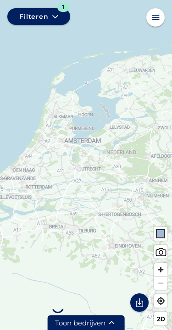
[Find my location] (160, 301)
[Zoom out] (160, 283)
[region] (86, 165)
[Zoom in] (160, 269)
